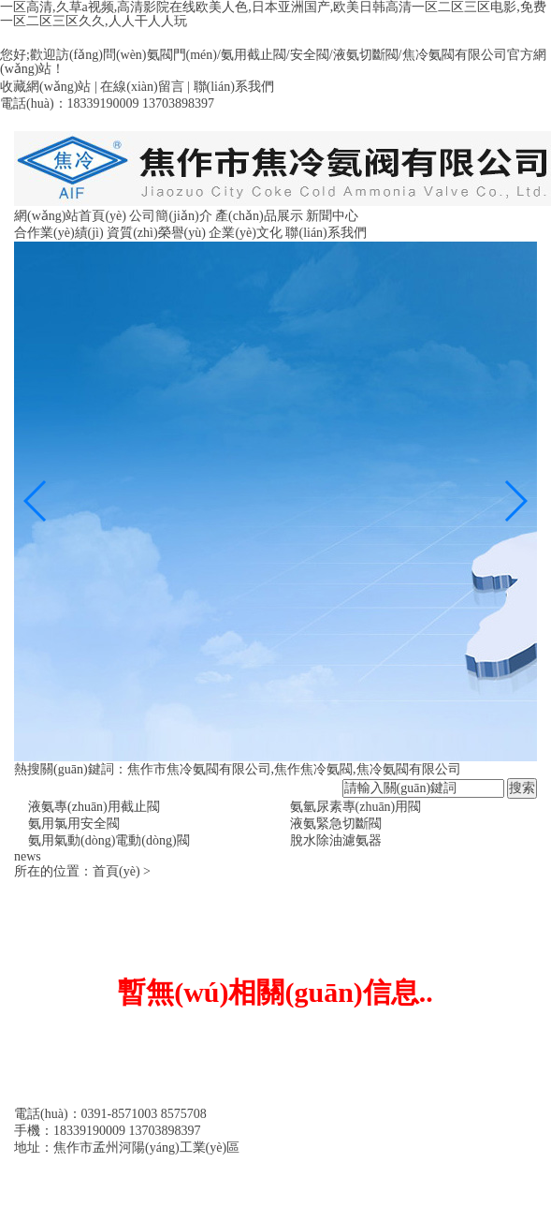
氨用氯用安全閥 (74, 824)
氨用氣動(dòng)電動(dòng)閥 (109, 840)
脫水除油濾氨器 (336, 840)
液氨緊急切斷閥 (336, 824)
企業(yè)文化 (246, 233)
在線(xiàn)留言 (141, 87)
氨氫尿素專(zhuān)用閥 (356, 807)
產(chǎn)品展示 (259, 216)
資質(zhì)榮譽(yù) (156, 233)
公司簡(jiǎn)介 (170, 216)
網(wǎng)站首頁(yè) (70, 216)
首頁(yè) (116, 871)
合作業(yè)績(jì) (59, 233)
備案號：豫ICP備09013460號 (96, 1164)
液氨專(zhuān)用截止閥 (94, 807)
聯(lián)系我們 (234, 87)
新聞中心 (332, 216)
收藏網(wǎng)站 (45, 87)
